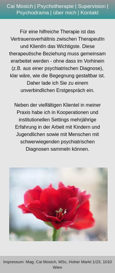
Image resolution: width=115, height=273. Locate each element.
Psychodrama (33, 12)
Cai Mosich (20, 6)
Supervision (92, 6)
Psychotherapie (55, 6)
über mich (64, 12)
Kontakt (89, 12)
